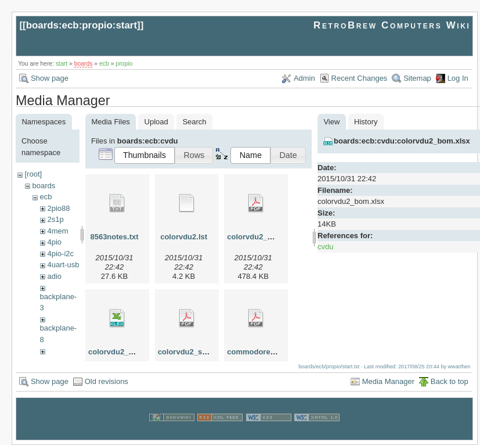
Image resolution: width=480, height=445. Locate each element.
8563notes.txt (114, 236)
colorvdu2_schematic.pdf (203, 351)
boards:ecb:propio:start (81, 25)
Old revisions (106, 381)
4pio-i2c (60, 253)
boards (83, 63)
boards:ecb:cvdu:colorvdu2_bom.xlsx (402, 141)
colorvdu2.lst (183, 236)
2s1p (55, 219)
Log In (457, 78)
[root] (33, 174)
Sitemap (417, 78)
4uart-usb (63, 264)
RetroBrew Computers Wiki (392, 25)
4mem (57, 231)
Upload (156, 121)
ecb (104, 63)
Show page (49, 78)
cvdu (325, 246)
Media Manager (388, 381)
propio (124, 63)
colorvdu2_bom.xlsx (124, 351)
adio (54, 276)
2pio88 (58, 208)
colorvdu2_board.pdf (264, 236)
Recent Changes (359, 78)
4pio (54, 242)
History (365, 121)
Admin (304, 78)
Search (194, 121)
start (61, 63)
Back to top (449, 381)
